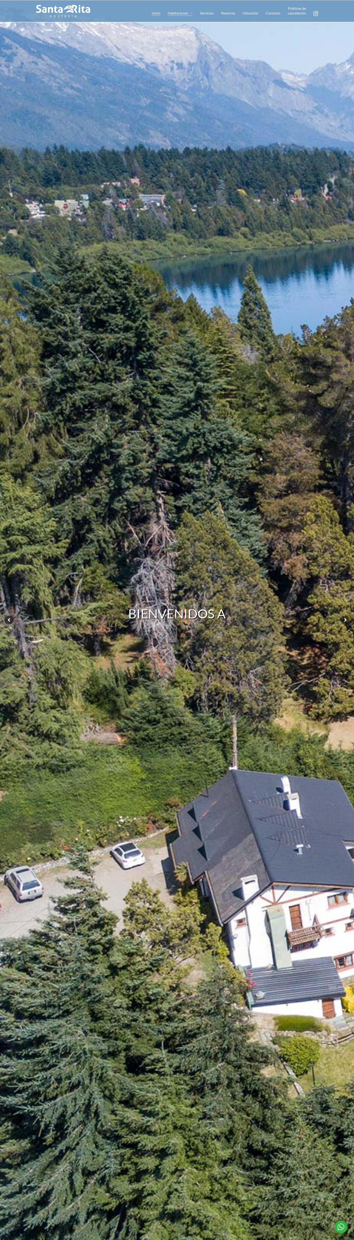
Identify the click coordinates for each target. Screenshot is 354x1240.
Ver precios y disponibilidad (213, 1132)
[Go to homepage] (63, 11)
